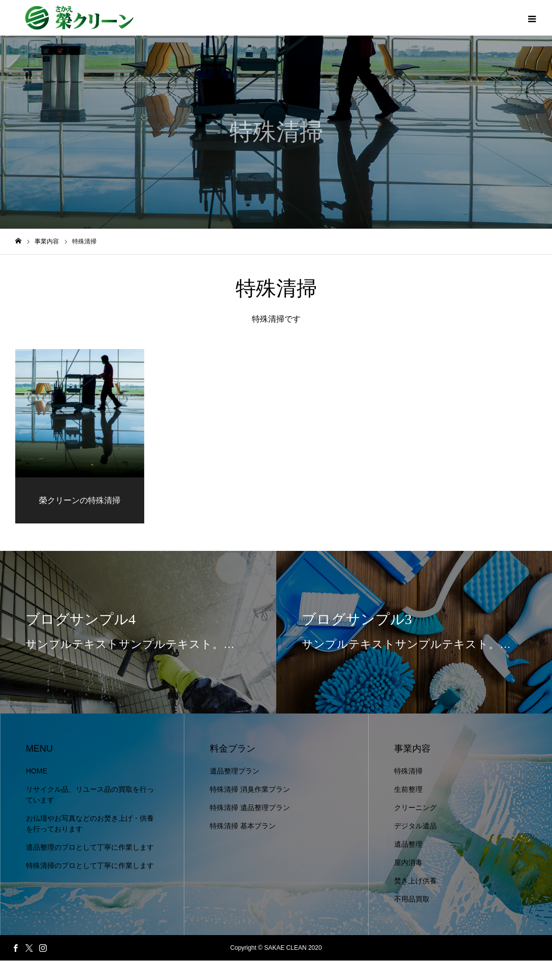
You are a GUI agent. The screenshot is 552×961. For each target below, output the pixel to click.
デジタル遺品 (415, 826)
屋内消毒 (408, 863)
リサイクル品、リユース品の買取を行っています (90, 795)
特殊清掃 (408, 771)
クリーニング (415, 808)
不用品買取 (412, 899)
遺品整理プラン (234, 771)
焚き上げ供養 (415, 881)
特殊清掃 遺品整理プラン (250, 808)
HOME (36, 771)
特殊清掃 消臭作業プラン (250, 790)
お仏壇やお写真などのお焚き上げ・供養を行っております (90, 824)
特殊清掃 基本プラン (243, 826)
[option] (138, 632)
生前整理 (408, 790)
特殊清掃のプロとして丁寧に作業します (90, 866)
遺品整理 (408, 845)
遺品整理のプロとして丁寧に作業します (90, 848)
